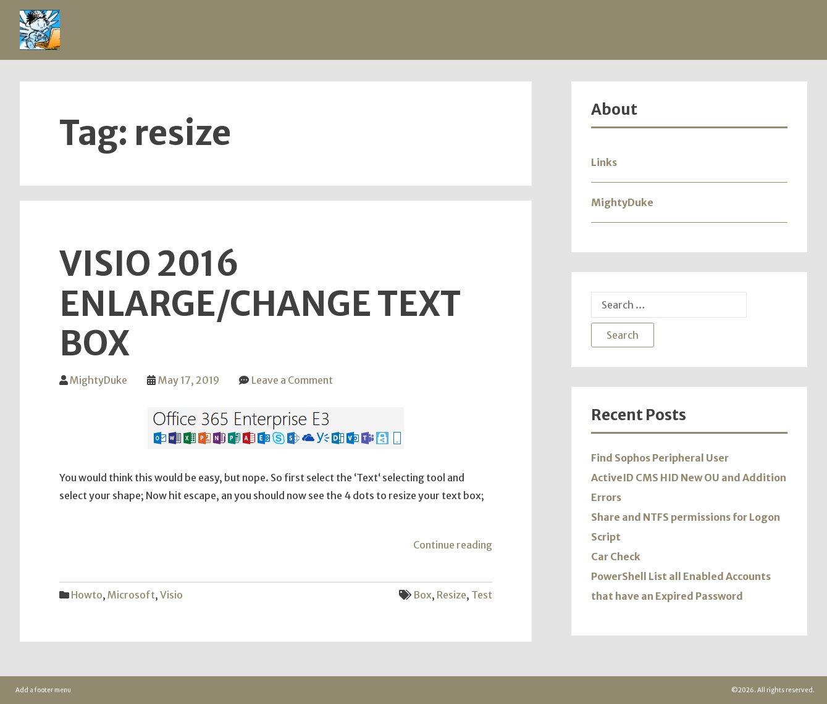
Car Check (615, 556)
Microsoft (131, 595)
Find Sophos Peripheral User (660, 458)
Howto (87, 595)
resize (451, 595)
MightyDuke (98, 380)
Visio (171, 595)
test (481, 595)
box (422, 595)
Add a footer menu (43, 690)
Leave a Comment (292, 380)
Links (604, 162)
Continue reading (452, 545)
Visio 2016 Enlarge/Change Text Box (260, 304)
